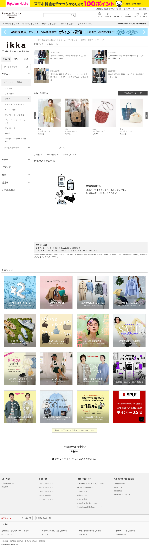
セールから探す (45, 495)
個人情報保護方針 (16, 541)
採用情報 (42, 541)
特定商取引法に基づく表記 (87, 503)
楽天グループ (129, 9)
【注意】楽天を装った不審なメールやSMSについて (74, 430)
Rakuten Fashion (48, 40)
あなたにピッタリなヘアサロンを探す (15, 531)
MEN (16, 59)
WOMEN (6, 59)
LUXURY (4, 487)
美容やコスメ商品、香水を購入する (54, 531)
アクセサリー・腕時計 (13, 82)
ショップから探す (46, 487)
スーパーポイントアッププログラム (91, 484)
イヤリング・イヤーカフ (14, 104)
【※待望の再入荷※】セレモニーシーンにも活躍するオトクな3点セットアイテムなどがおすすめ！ (69, 77)
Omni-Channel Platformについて (89, 507)
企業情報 (4, 541)
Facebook (118, 487)
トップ (37, 40)
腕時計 (7, 133)
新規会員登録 (119, 484)
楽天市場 (142, 9)
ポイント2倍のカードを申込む (90, 531)
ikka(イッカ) (61, 40)
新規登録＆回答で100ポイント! (108, 9)
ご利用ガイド (82, 491)
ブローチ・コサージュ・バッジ (15, 121)
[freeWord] (16, 67)
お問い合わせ (82, 495)
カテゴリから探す (46, 491)
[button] (50, 119)
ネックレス (9, 88)
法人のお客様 (82, 499)
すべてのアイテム (46, 499)
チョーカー (9, 94)
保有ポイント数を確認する (125, 531)
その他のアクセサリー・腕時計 (15, 140)
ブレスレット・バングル (14, 115)
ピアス (7, 99)
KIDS (26, 59)
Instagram (118, 491)
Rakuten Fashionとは (85, 487)
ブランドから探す (46, 484)
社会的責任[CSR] (31, 541)
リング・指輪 (10, 110)
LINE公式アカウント (122, 495)
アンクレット (10, 128)
